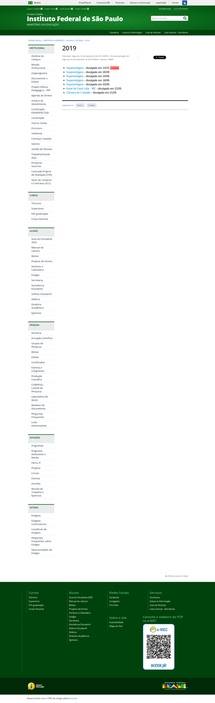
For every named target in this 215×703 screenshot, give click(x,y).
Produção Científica (36, 378)
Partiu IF (36, 462)
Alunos (70, 40)
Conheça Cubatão (41, 138)
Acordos (35, 483)
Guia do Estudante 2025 (81, 597)
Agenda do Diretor (41, 95)
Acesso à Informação (132, 32)
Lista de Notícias (153, 32)
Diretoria (36, 333)
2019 (69, 48)
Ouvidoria (114, 32)
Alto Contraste (181, 9)
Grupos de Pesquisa (37, 345)
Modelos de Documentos (38, 407)
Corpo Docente (39, 219)
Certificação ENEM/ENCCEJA (40, 111)
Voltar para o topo (176, 576)
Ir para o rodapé (82, 9)
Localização (37, 117)
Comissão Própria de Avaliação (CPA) (41, 173)
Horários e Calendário (37, 268)
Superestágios (74, 68)
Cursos (35, 473)
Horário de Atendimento (38, 102)
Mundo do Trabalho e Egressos (37, 492)
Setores (35, 143)
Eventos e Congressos (37, 369)
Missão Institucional (38, 66)
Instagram (114, 601)
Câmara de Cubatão (78, 92)
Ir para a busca (66, 9)
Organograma (39, 73)
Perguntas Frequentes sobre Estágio (41, 541)
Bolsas (35, 256)
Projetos (35, 468)
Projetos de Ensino (41, 261)
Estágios (36, 515)
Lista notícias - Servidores (176, 32)
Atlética (35, 299)
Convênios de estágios (39, 531)
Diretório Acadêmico (54, 40)
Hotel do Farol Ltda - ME (81, 88)
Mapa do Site (115, 626)
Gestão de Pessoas (41, 149)
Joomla (73, 698)
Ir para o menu (51, 9)
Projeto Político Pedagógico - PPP (40, 88)
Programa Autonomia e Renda (38, 454)
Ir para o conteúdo (35, 9)
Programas (37, 445)
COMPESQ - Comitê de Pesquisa (37, 388)
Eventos (35, 478)
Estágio (79, 40)
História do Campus (37, 57)
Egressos (36, 313)
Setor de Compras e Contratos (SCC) (41, 181)
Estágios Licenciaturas (38, 522)
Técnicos (36, 203)
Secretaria (37, 280)
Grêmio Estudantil (41, 294)
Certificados (38, 362)
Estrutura (36, 128)
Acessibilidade (165, 9)
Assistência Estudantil (37, 287)
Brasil (37, 2)
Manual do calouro (37, 249)
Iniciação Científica (41, 338)
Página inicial (34, 40)
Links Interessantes (39, 424)
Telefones (36, 133)
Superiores (37, 208)
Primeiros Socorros (36, 164)
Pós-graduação (39, 213)
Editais (35, 357)
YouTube (113, 605)
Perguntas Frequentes (37, 415)
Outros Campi (39, 123)
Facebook (114, 597)
